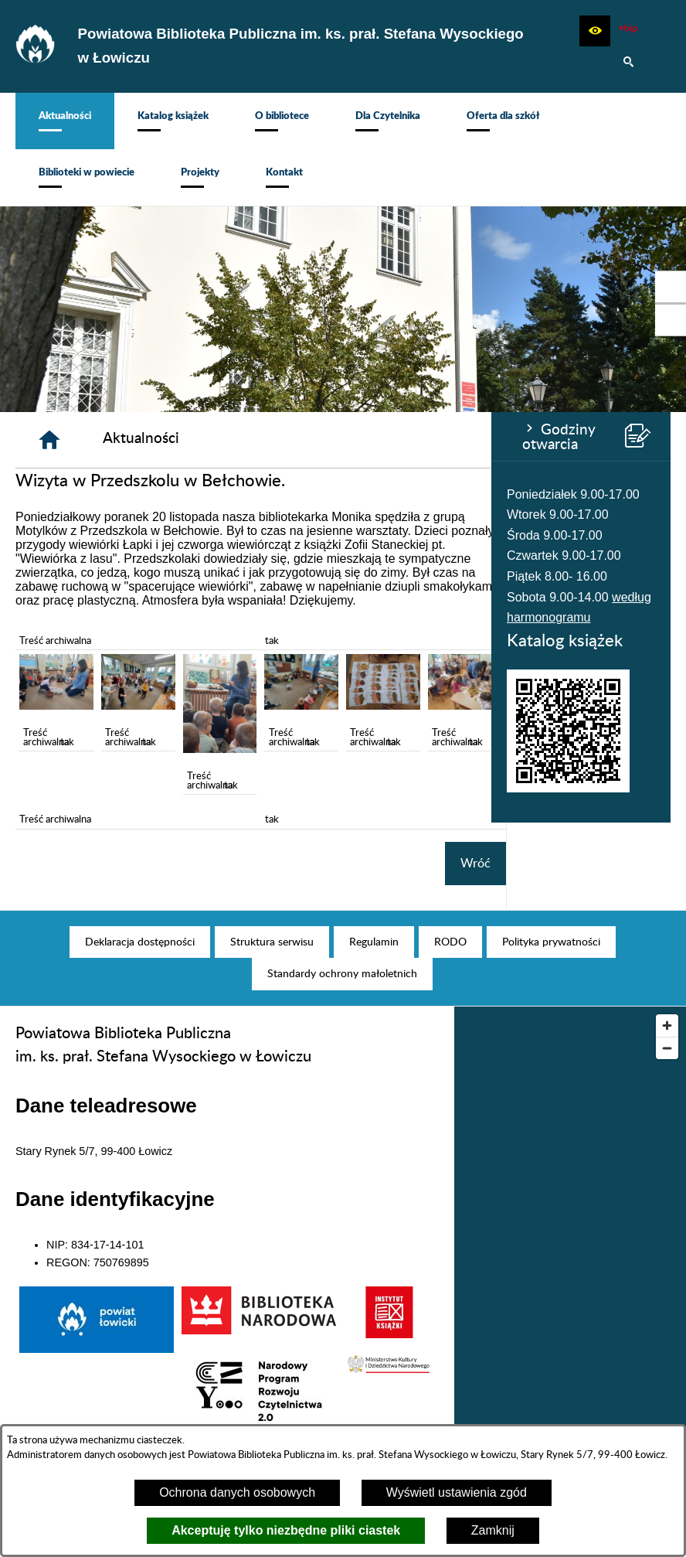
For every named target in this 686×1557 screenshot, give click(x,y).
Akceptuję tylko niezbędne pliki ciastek (286, 1530)
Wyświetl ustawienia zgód (456, 1492)
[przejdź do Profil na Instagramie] (670, 320)
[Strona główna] (214, 440)
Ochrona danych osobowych (237, 1492)
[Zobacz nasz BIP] (628, 30)
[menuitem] (64, 121)
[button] (594, 30)
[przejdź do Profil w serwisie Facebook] (670, 286)
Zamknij (492, 1530)
